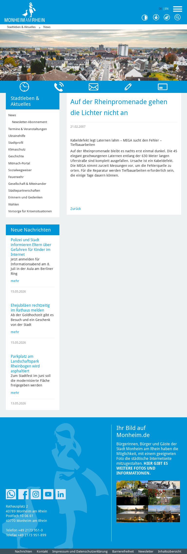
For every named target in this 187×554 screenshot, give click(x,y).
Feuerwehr (16, 177)
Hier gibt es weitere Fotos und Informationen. (142, 468)
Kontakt (42, 551)
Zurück (75, 209)
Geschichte (16, 156)
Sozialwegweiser (20, 170)
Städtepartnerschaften (24, 190)
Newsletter (145, 551)
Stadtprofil (15, 142)
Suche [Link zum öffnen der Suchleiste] (179, 17)
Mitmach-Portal (19, 163)
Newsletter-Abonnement (29, 122)
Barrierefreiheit (123, 551)
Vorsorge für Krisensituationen (30, 211)
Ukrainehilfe (16, 136)
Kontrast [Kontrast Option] (146, 18)
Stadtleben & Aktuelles (21, 27)
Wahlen (13, 204)
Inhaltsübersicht (169, 551)
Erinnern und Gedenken (25, 197)
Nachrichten (23, 551)
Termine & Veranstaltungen (27, 129)
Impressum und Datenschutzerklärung (80, 551)
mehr (15, 281)
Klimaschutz (17, 149)
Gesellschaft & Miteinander (27, 184)
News (46, 27)
